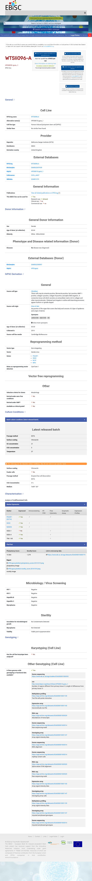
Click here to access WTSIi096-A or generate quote (45, 55)
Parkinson (69, 26)
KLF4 (35, 369)
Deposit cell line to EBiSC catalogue (46, 30)
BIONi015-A (63, 26)
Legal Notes (75, 36)
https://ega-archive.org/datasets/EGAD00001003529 (51, 731)
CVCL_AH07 (36, 180)
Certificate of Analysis (71, 90)
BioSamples (13, 173)
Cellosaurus (13, 180)
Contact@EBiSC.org (60, 47)
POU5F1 (36, 364)
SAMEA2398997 (37, 271)
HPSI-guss (35, 275)
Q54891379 (36, 184)
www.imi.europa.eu (36, 877)
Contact (37, 855)
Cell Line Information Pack (71, 54)
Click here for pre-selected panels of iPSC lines (46, 18)
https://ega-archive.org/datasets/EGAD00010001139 (51, 711)
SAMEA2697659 (37, 173)
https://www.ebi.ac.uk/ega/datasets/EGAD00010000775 (63, 567)
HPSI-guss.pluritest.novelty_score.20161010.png (27, 581)
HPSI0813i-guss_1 (38, 176)
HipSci (11, 176)
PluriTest (12, 556)
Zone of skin (36, 314)
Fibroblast (35, 298)
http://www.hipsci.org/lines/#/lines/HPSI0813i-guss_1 (51, 699)
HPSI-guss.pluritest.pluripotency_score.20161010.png (29, 576)
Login (62, 855)
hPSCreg (12, 169)
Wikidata (12, 184)
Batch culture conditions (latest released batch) (25, 429)
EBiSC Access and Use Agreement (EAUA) (71, 69)
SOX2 (35, 366)
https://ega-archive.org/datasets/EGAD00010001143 (51, 721)
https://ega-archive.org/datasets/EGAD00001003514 (51, 741)
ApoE (73, 26)
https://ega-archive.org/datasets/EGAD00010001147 (51, 751)
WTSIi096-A (36, 121)
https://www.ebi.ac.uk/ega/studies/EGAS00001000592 (52, 691)
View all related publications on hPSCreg (46, 198)
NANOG (11, 539)
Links (45, 855)
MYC (35, 371)
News (30, 855)
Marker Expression (15, 515)
